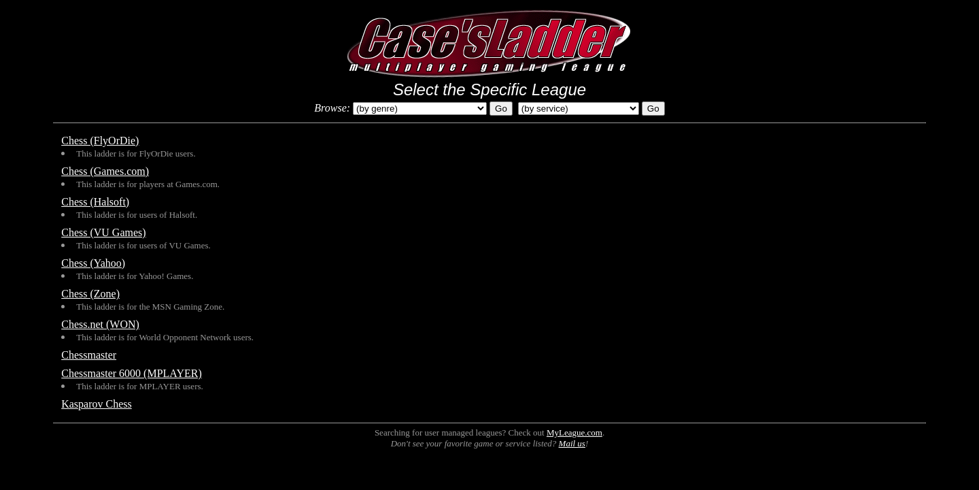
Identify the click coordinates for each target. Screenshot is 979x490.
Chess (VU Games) (103, 232)
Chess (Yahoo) (93, 263)
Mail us (572, 443)
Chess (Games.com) (105, 171)
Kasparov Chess (96, 404)
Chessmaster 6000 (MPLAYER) (131, 373)
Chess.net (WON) (100, 324)
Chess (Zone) (90, 293)
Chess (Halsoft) (95, 202)
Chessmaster (88, 355)
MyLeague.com (574, 432)
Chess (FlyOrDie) (100, 140)
